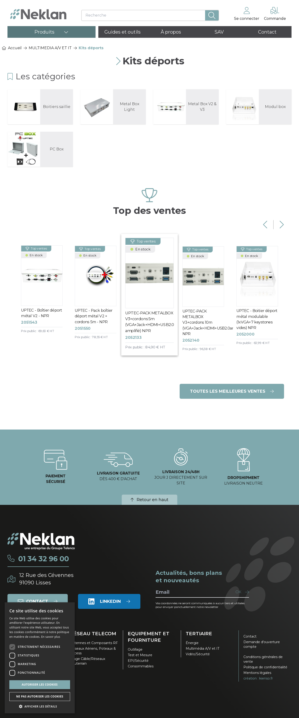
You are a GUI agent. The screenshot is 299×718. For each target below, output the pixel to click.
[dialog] (40, 657)
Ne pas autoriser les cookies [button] (39, 696)
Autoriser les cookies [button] (40, 685)
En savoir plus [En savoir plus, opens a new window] (50, 637)
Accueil (12, 48)
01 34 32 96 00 (43, 559)
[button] (39, 706)
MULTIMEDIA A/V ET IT (50, 48)
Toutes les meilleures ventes (232, 391)
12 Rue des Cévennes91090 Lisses (46, 579)
